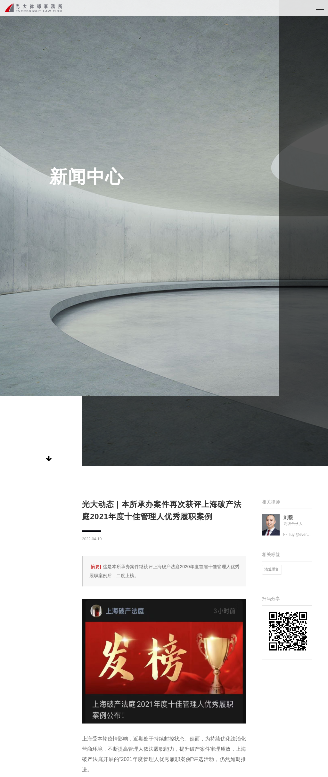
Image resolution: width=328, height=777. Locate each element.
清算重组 (272, 569)
